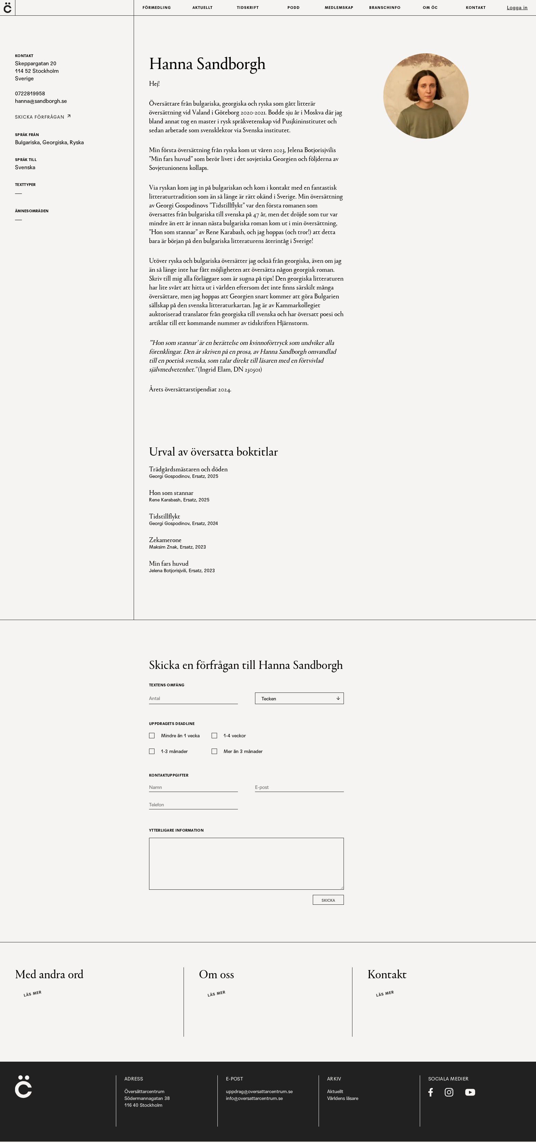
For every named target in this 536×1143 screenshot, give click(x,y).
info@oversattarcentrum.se (254, 1099)
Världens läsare (342, 1099)
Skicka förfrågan (36, 116)
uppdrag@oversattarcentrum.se (259, 1093)
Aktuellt (335, 1093)
